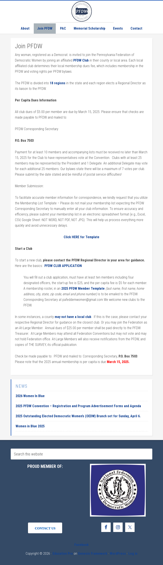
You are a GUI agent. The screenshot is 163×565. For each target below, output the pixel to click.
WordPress (118, 553)
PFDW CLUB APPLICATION (63, 266)
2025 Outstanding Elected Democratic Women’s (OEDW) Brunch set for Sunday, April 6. (78, 416)
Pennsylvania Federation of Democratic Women (82, 11)
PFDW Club (81, 60)
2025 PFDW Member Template (83, 288)
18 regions (57, 83)
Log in (132, 553)
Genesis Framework (92, 553)
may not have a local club (73, 317)
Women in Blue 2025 (30, 426)
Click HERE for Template (81, 237)
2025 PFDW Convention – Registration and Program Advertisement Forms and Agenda (78, 406)
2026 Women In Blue (30, 396)
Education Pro (63, 553)
